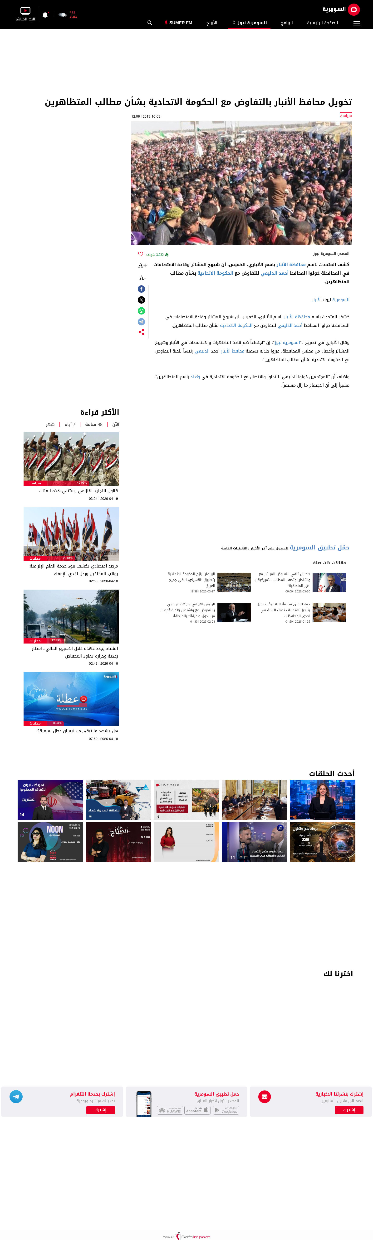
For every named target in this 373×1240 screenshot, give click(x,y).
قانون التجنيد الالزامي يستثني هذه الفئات (78, 491)
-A (142, 277)
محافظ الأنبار (232, 351)
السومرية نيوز (249, 23)
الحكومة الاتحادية (215, 273)
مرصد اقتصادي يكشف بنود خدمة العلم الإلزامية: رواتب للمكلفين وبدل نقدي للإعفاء (73, 569)
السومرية (340, 300)
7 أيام (69, 424)
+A (142, 265)
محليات (35, 558)
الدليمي (202, 351)
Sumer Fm (180, 22)
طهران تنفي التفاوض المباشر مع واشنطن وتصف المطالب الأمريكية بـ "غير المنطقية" (282, 580)
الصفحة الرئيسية (322, 23)
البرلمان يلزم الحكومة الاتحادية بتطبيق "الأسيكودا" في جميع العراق (191, 580)
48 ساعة (94, 424)
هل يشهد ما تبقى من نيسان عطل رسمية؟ (77, 731)
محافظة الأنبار (291, 265)
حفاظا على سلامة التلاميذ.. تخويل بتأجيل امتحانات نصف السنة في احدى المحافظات (283, 610)
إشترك (100, 1110)
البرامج (287, 23)
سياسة (35, 483)
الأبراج (211, 23)
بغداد (195, 377)
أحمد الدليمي (275, 273)
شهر (50, 424)
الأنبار (317, 300)
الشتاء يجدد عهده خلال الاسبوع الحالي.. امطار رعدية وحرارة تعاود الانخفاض (75, 652)
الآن (115, 424)
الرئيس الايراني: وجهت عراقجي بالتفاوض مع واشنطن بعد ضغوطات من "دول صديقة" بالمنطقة (187, 610)
